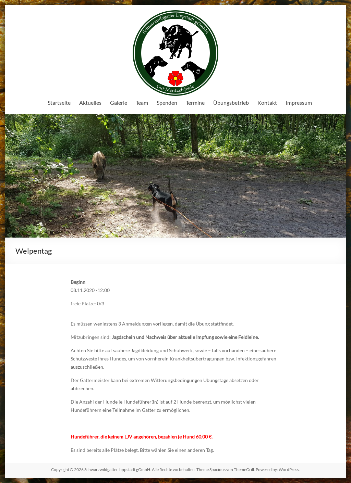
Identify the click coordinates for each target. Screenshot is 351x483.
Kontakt (267, 102)
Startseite (59, 102)
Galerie (118, 102)
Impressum (299, 102)
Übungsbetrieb (231, 102)
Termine (195, 102)
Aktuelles (90, 102)
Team (142, 102)
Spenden (167, 102)
